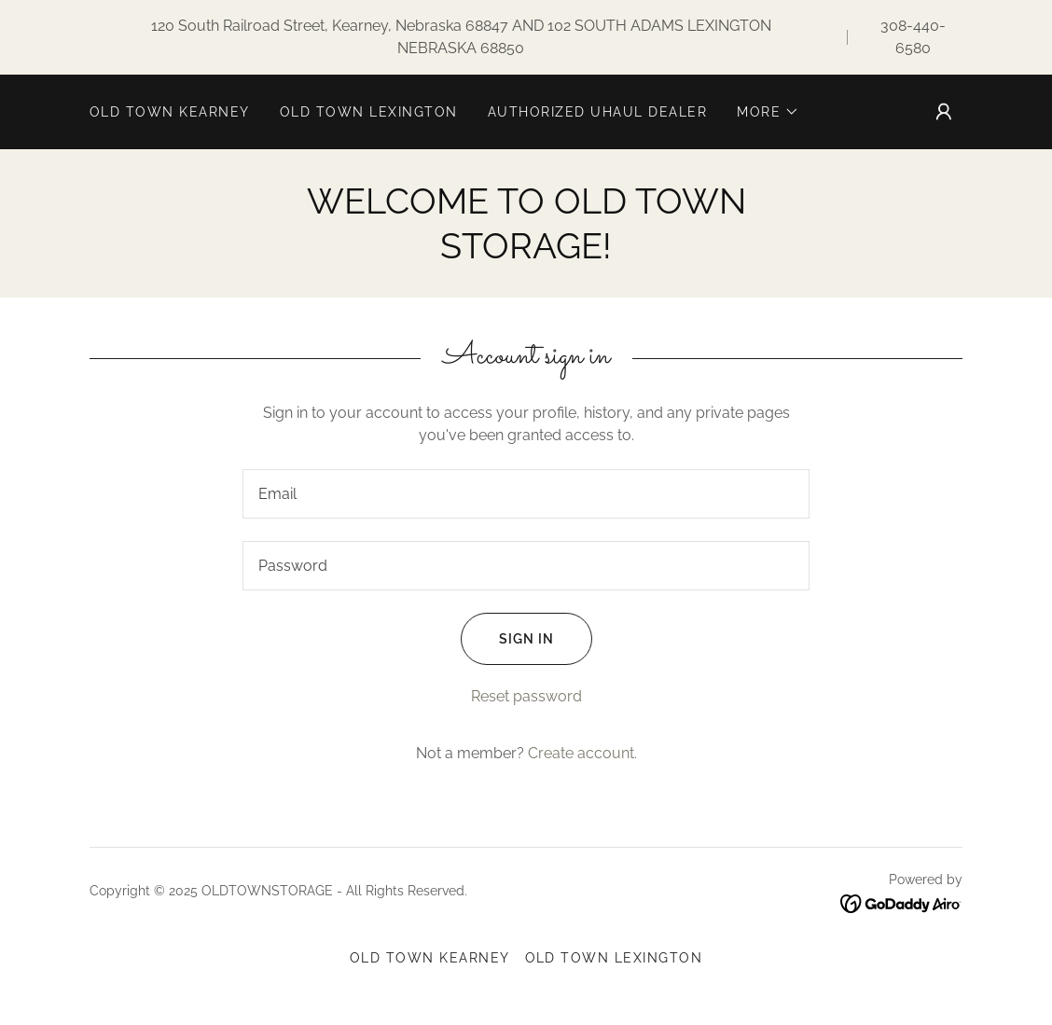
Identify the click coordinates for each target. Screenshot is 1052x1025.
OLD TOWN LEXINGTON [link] (369, 111)
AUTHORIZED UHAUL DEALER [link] (597, 111)
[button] (768, 112)
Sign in (507, 639)
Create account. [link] (582, 753)
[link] (901, 902)
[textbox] (526, 494)
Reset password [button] (526, 696)
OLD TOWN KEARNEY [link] (170, 111)
